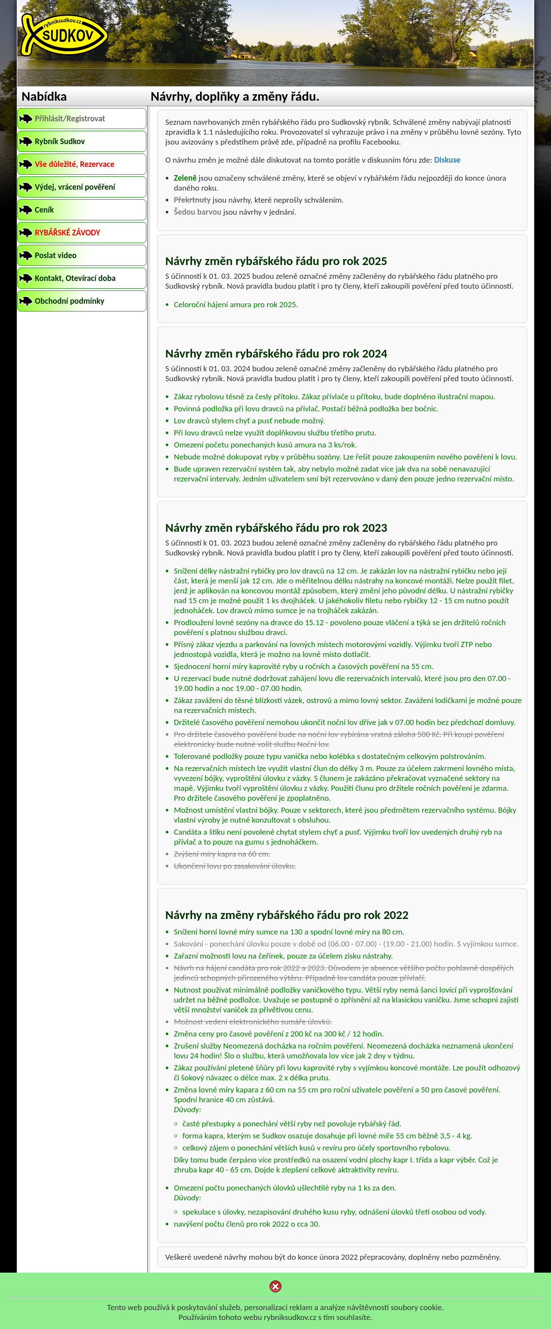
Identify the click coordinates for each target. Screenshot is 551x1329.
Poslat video (56, 255)
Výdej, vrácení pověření (75, 187)
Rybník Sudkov (60, 141)
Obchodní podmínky (69, 301)
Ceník (44, 210)
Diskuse (447, 160)
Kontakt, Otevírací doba (75, 278)
